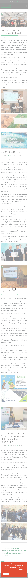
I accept (6, 574)
